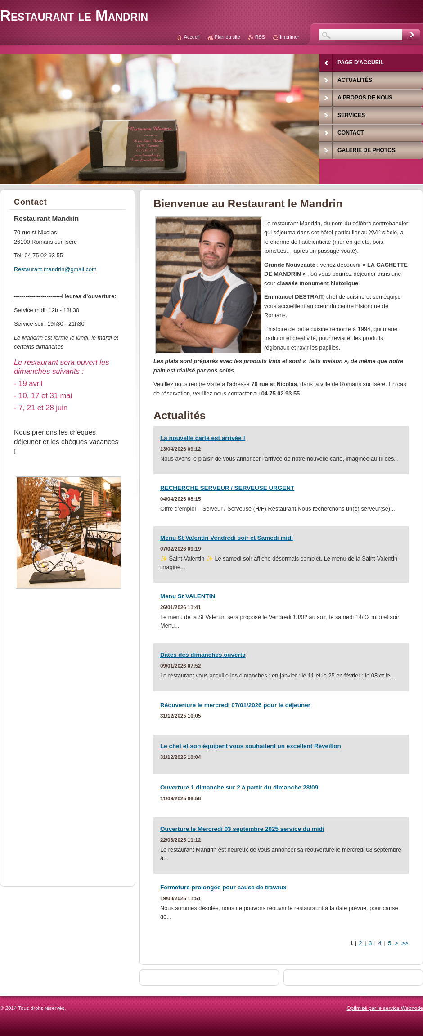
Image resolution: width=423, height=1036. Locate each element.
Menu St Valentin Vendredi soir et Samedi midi (226, 537)
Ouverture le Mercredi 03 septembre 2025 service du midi (242, 828)
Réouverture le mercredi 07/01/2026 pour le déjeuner (235, 705)
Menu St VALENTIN (187, 596)
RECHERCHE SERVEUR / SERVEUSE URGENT (227, 487)
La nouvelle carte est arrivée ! (202, 438)
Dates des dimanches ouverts (203, 654)
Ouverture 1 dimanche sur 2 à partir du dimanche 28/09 (239, 787)
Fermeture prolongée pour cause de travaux (223, 887)
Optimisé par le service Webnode (385, 1008)
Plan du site (227, 37)
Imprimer (289, 37)
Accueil (192, 37)
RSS (260, 37)
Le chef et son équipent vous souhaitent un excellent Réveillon (250, 746)
